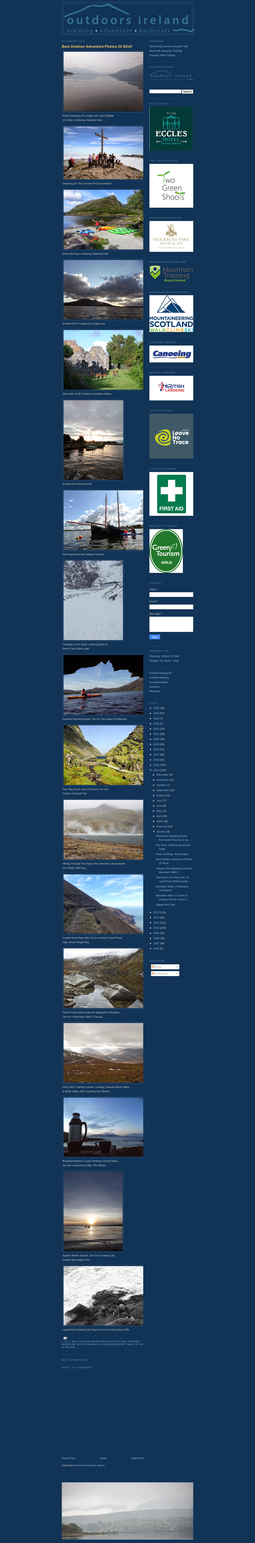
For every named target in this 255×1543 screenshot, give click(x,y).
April (160, 816)
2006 (156, 948)
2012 (156, 917)
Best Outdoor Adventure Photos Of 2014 (99, 1342)
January (162, 831)
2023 (156, 723)
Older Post (137, 1458)
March (161, 821)
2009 (156, 933)
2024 (156, 718)
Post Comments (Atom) (91, 1465)
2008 (156, 938)
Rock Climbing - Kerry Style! (172, 854)
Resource (155, 691)
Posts (156, 966)
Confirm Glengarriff (160, 673)
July (159, 800)
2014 (156, 770)
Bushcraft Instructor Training (165, 50)
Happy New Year (165, 904)
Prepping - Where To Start (164, 656)
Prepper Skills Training (162, 55)
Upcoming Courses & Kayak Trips (168, 46)
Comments (159, 973)
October (162, 785)
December (163, 774)
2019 (156, 744)
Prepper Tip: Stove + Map (164, 660)
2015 (156, 764)
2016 (156, 759)
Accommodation (158, 682)
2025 (156, 713)
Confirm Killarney (159, 677)
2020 (156, 739)
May (159, 810)
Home (103, 1458)
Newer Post (68, 1458)
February (162, 826)
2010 (156, 927)
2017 (156, 754)
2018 (156, 749)
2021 (156, 733)
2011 (156, 922)
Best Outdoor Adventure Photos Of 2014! (97, 47)
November (163, 779)
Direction (154, 686)
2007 (156, 943)
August (161, 795)
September (163, 790)
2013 (156, 912)
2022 (156, 728)
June (160, 805)
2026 (156, 708)
